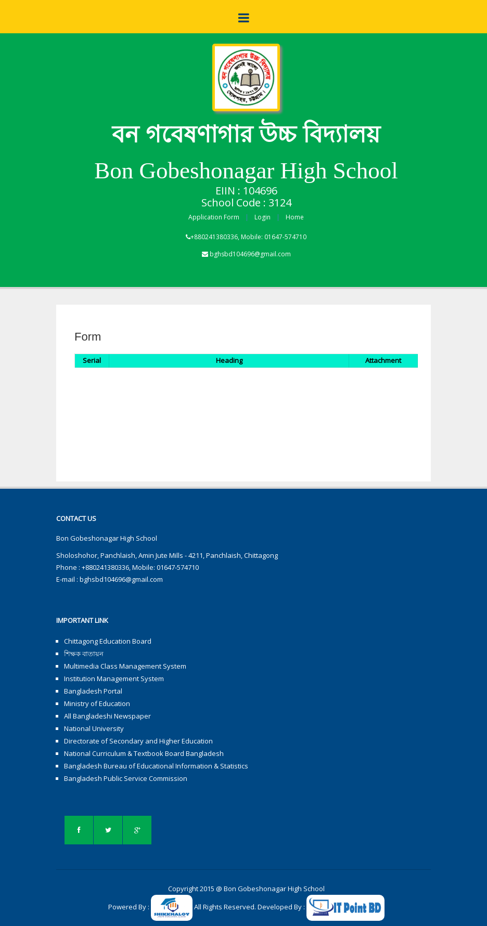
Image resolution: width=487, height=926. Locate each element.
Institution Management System (114, 678)
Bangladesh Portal (93, 691)
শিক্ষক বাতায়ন (84, 653)
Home (295, 217)
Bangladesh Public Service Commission (125, 778)
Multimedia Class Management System (125, 666)
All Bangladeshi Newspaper (107, 716)
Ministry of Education (97, 703)
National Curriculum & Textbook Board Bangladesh (144, 753)
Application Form (213, 217)
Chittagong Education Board (107, 641)
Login (262, 217)
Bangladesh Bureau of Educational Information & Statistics (156, 766)
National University (94, 728)
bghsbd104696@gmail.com (250, 254)
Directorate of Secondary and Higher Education (138, 741)
